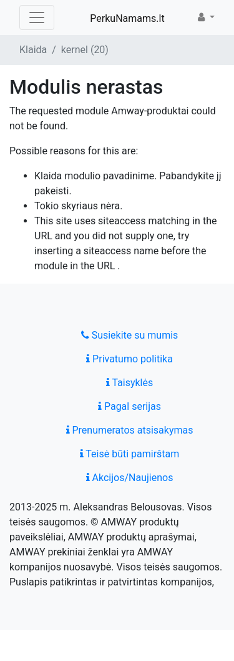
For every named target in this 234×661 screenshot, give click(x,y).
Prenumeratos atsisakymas (129, 430)
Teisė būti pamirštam (130, 454)
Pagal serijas (129, 406)
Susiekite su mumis (129, 335)
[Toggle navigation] (36, 17)
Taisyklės (129, 383)
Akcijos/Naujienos (129, 478)
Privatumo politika (129, 359)
